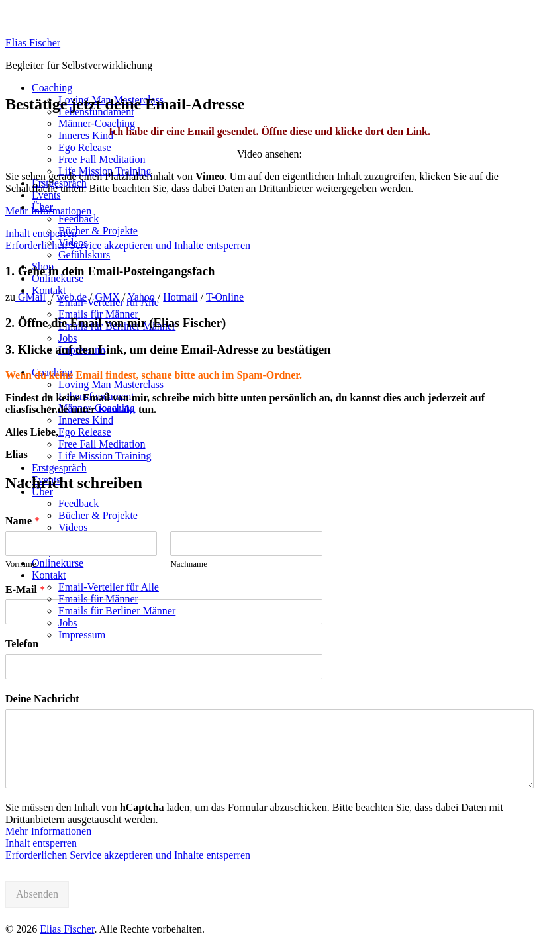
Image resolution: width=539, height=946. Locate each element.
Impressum (81, 634)
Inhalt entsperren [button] (41, 233)
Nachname (188, 564)
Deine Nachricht (42, 698)
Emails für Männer (98, 314)
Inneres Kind (85, 135)
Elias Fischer (32, 42)
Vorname (20, 564)
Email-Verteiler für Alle (108, 586)
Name (22, 520)
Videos (72, 527)
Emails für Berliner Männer (116, 610)
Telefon (21, 643)
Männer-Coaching (96, 123)
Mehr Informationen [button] (48, 210)
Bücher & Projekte (98, 230)
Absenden (37, 894)
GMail (30, 297)
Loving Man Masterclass (111, 384)
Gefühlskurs (84, 254)
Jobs (67, 338)
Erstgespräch (59, 467)
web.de (71, 297)
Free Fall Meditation (102, 159)
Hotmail (180, 297)
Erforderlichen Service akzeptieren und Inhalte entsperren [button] (127, 245)
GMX (107, 297)
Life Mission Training (104, 455)
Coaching (52, 87)
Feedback (78, 218)
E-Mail (25, 589)
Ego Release (84, 147)
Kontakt (49, 290)
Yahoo (141, 297)
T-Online (225, 297)
